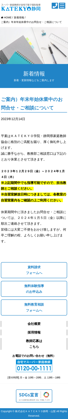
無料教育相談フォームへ (34, 307)
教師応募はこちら (34, 344)
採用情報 (34, 332)
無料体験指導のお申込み (34, 289)
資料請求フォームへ (34, 270)
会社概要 (34, 324)
